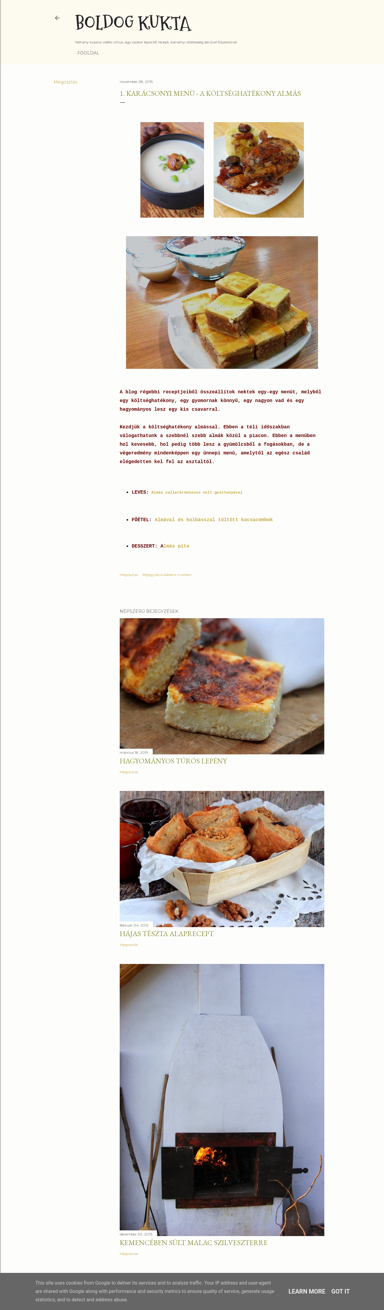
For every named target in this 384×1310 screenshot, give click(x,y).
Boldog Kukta (132, 23)
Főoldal (88, 53)
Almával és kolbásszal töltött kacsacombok (214, 520)
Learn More (307, 1291)
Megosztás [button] (65, 82)
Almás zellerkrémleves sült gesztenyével (196, 492)
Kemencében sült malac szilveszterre (194, 1242)
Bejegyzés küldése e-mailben (167, 574)
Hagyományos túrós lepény (173, 760)
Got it (341, 1291)
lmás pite (176, 546)
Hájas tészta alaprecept (167, 933)
